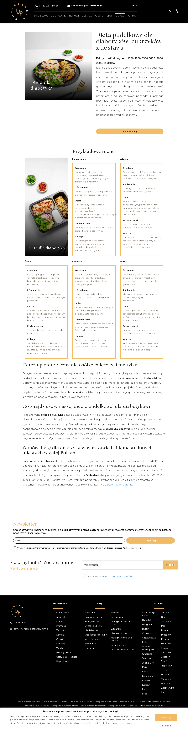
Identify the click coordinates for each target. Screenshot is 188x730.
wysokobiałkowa (93, 626)
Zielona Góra (167, 688)
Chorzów (146, 633)
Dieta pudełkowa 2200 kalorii (159, 702)
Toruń (164, 661)
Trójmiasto (166, 665)
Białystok (147, 620)
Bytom (145, 629)
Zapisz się (150, 540)
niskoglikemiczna (94, 617)
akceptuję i (110, 576)
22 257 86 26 (19, 622)
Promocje (73, 16)
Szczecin (165, 657)
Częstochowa (149, 637)
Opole (164, 617)
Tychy (164, 670)
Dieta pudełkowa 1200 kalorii (55, 702)
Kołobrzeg (147, 676)
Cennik (62, 16)
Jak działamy (41, 16)
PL (133, 6)
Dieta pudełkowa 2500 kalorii (37, 706)
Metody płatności (65, 652)
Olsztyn (165, 612)
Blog (110, 16)
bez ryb (115, 612)
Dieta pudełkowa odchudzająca (64, 706)
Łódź (144, 693)
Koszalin (146, 680)
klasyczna (90, 612)
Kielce (145, 671)
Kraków (146, 685)
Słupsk (164, 648)
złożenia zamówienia (119, 484)
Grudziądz (147, 654)
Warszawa (166, 679)
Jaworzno (147, 658)
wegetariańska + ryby (96, 634)
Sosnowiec (166, 652)
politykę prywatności (121, 576)
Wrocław (165, 683)
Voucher (99, 16)
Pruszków (166, 634)
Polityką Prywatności (132, 548)
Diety (53, 16)
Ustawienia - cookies (66, 657)
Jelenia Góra (148, 662)
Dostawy (87, 16)
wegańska (116, 629)
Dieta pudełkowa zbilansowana (93, 706)
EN (136, 6)
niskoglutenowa (119, 633)
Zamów (60, 630)
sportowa (89, 648)
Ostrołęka (166, 621)
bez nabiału (117, 617)
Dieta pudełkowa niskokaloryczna (122, 706)
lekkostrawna (91, 643)
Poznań (165, 630)
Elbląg (145, 642)
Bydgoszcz (148, 624)
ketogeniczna (92, 621)
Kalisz (145, 667)
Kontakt (132, 16)
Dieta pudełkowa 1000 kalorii (29, 702)
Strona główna (63, 612)
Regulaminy (62, 661)
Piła (163, 626)
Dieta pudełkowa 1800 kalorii (106, 702)
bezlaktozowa (118, 645)
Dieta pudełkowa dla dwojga (151, 706)
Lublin (145, 689)
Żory (163, 692)
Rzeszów (166, 643)
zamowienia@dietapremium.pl (84, 6)
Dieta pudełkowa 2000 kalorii (132, 702)
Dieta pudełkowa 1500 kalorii (81, 702)
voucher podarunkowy (122, 649)
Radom (165, 639)
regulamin (104, 576)
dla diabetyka (91, 630)
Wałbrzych (166, 674)
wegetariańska (92, 639)
